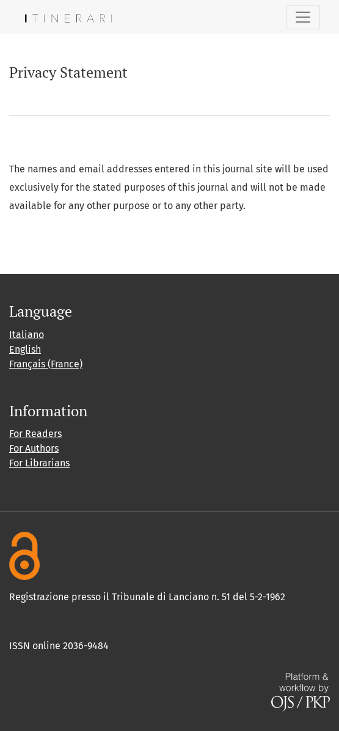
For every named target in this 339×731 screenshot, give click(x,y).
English (25, 349)
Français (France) (45, 364)
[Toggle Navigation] (303, 17)
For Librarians (39, 463)
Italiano (26, 334)
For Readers (35, 433)
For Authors (34, 448)
